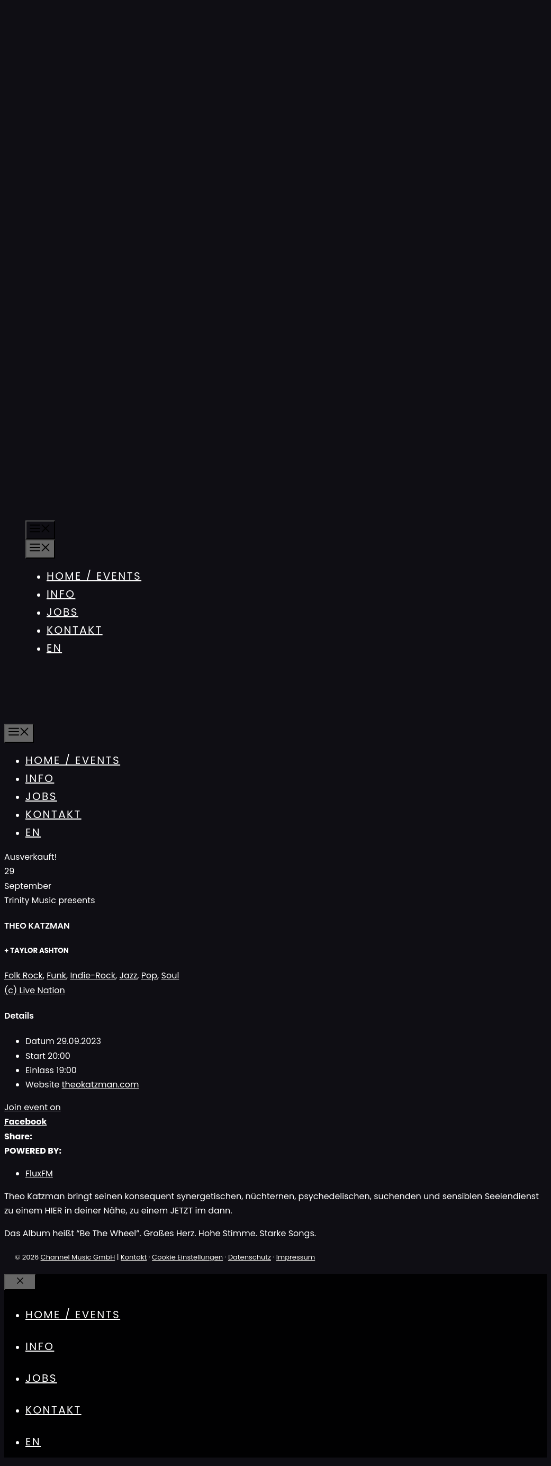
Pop (149, 975)
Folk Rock (23, 975)
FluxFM (39, 1173)
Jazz (128, 975)
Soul (170, 975)
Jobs (62, 612)
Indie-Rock (92, 975)
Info (61, 594)
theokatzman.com (100, 1084)
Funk (56, 975)
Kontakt (75, 630)
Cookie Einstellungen (187, 1257)
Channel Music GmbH (78, 1257)
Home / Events (94, 576)
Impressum (295, 1257)
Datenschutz (249, 1257)
